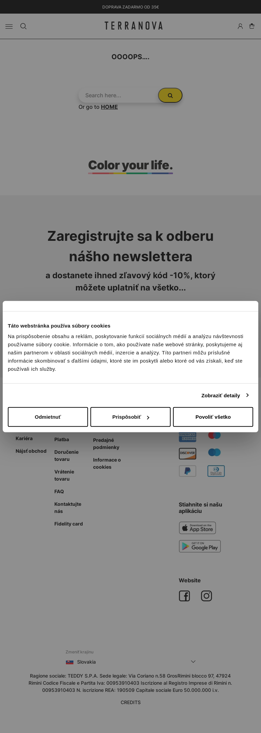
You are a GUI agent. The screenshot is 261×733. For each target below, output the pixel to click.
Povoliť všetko (213, 417)
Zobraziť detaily (221, 395)
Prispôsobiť (130, 417)
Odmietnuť (48, 417)
